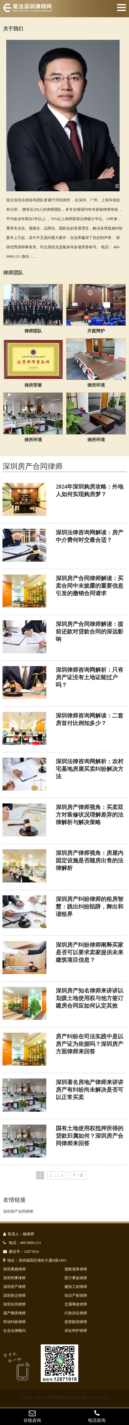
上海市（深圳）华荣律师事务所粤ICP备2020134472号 (64, 1398)
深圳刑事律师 (14, 1278)
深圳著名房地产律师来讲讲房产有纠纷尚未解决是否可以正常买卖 (89, 1089)
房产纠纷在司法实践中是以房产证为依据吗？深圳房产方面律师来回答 (89, 1044)
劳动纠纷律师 (14, 1322)
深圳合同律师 (14, 1304)
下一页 (77, 1175)
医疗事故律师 (75, 1278)
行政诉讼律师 (75, 1313)
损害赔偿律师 (75, 1322)
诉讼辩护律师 (75, 1330)
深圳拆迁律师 (14, 1295)
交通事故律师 (75, 1304)
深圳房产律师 (14, 1287)
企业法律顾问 (14, 1330)
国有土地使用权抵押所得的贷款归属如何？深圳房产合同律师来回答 (89, 1136)
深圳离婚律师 (14, 1269)
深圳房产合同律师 (18, 1211)
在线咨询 (32, 1416)
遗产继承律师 (14, 1313)
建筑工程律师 (75, 1287)
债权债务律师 (75, 1269)
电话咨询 (96, 1416)
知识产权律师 (75, 1295)
